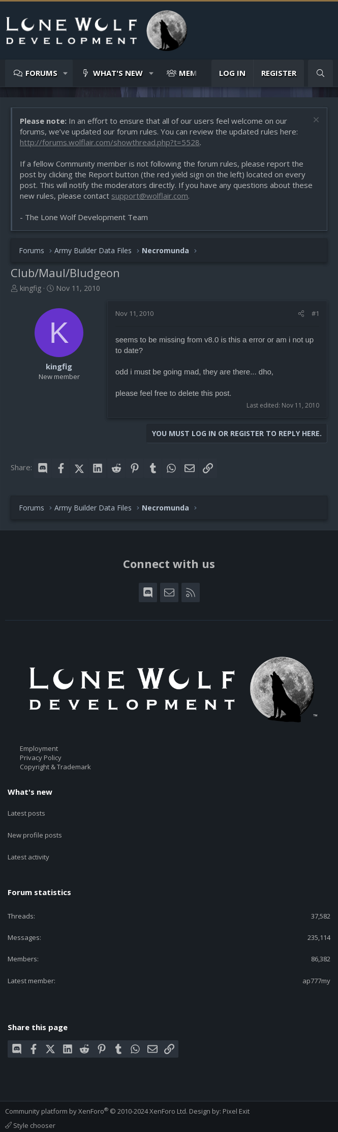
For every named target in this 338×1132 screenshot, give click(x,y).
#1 (315, 313)
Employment (39, 748)
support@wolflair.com (149, 196)
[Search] (320, 73)
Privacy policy (119, 1120)
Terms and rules (68, 1120)
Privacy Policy (41, 757)
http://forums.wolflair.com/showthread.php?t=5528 (110, 142)
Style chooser (30, 1111)
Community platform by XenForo (96, 1097)
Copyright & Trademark (55, 766)
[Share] (301, 313)
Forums (41, 73)
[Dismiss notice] (315, 121)
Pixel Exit (236, 1097)
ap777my (316, 966)
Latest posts (26, 809)
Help (153, 1120)
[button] (65, 73)
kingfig (30, 288)
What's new (118, 73)
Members (197, 73)
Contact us (21, 1120)
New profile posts (35, 828)
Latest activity (28, 846)
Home (174, 1120)
